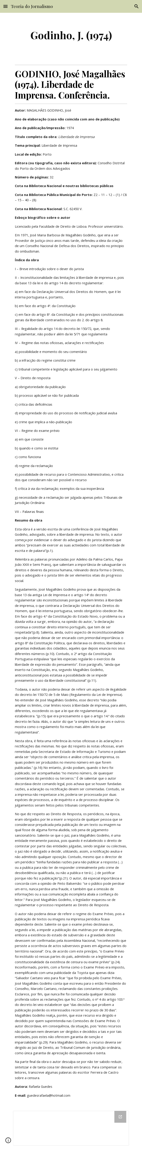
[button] (5, 6)
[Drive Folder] (71, 1128)
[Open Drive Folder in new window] (120, 1117)
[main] (71, 35)
